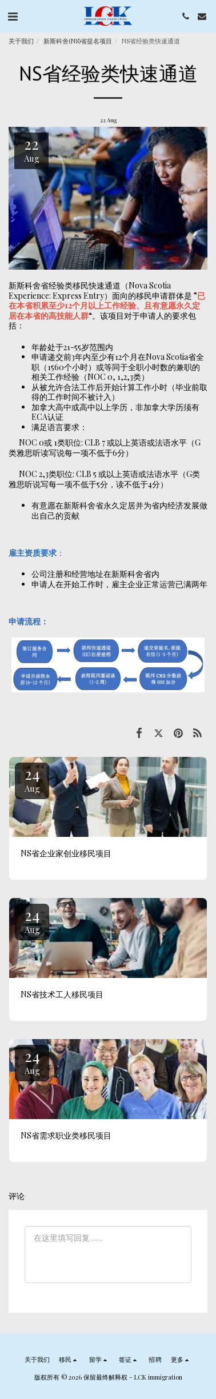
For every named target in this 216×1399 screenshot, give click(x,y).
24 (32, 779)
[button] (12, 15)
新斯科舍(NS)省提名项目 (77, 41)
